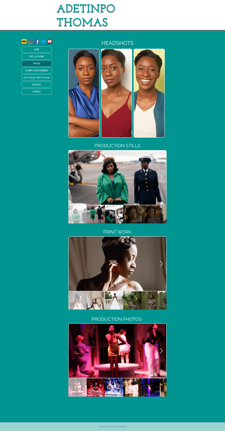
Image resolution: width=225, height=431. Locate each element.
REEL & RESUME (36, 56)
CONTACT (37, 91)
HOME (36, 49)
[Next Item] (161, 178)
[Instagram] (30, 41)
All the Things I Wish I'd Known (36, 77)
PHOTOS (36, 63)
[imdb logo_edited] (24, 41)
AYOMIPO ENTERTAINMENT (36, 70)
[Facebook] (36, 41)
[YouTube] (49, 41)
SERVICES (36, 84)
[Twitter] (43, 41)
